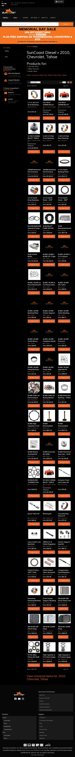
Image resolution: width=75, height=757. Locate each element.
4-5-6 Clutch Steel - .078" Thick (47, 193)
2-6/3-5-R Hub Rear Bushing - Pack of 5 (63, 131)
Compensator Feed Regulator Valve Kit (64, 565)
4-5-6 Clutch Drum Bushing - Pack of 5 (33, 193)
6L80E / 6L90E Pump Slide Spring (48, 362)
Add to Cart (63, 602)
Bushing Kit (47, 507)
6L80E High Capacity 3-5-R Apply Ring (33, 419)
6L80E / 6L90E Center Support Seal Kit (49, 306)
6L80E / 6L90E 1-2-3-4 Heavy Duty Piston (64, 249)
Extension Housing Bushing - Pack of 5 (34, 593)
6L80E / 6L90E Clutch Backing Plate (63, 306)
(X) (27, 59)
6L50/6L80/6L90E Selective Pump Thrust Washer (34, 221)
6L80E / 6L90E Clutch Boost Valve (33, 334)
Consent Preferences (37, 748)
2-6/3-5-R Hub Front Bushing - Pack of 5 (49, 131)
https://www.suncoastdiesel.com (32, 743)
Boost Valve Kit (33, 507)
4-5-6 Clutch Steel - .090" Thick (63, 193)
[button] (51, 10)
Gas (4, 725)
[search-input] (30, 17)
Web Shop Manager (57, 755)
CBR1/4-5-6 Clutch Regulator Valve (49, 537)
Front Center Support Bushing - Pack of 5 (49, 593)
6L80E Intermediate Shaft (48, 419)
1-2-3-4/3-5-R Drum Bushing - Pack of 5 (33, 97)
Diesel (4, 710)
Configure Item (34, 111)
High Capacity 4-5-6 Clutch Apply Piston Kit (49, 650)
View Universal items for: (47, 68)
